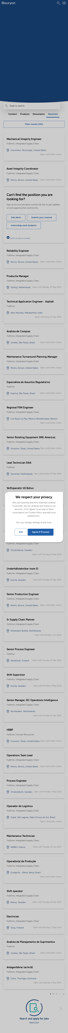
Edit (21, 532)
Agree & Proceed (40, 532)
